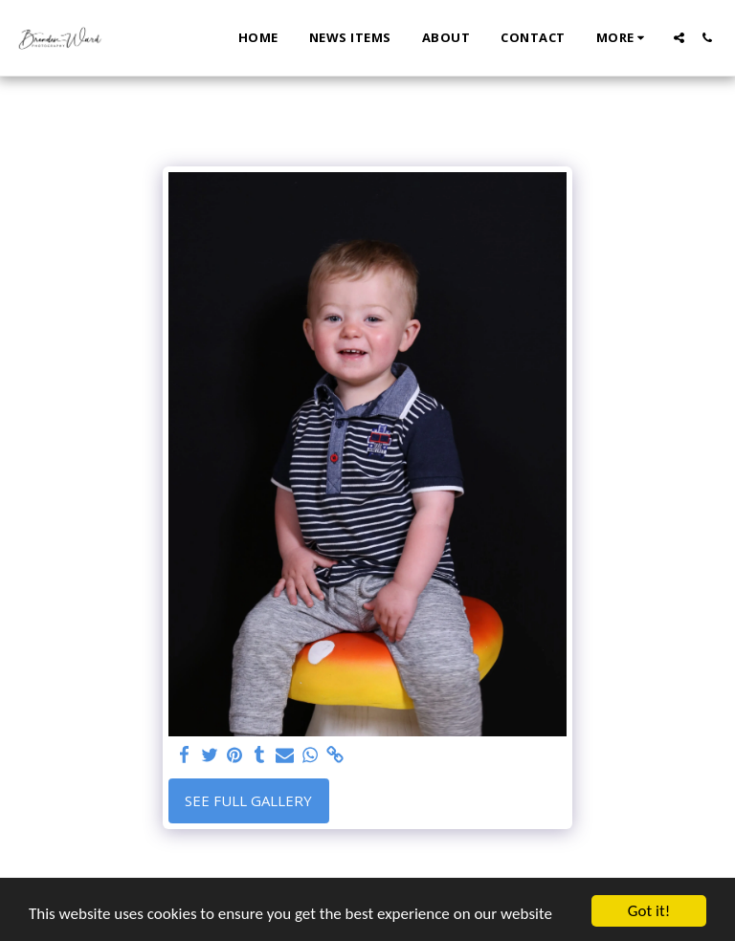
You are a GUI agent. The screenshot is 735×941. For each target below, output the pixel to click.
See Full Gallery (248, 800)
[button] (679, 38)
